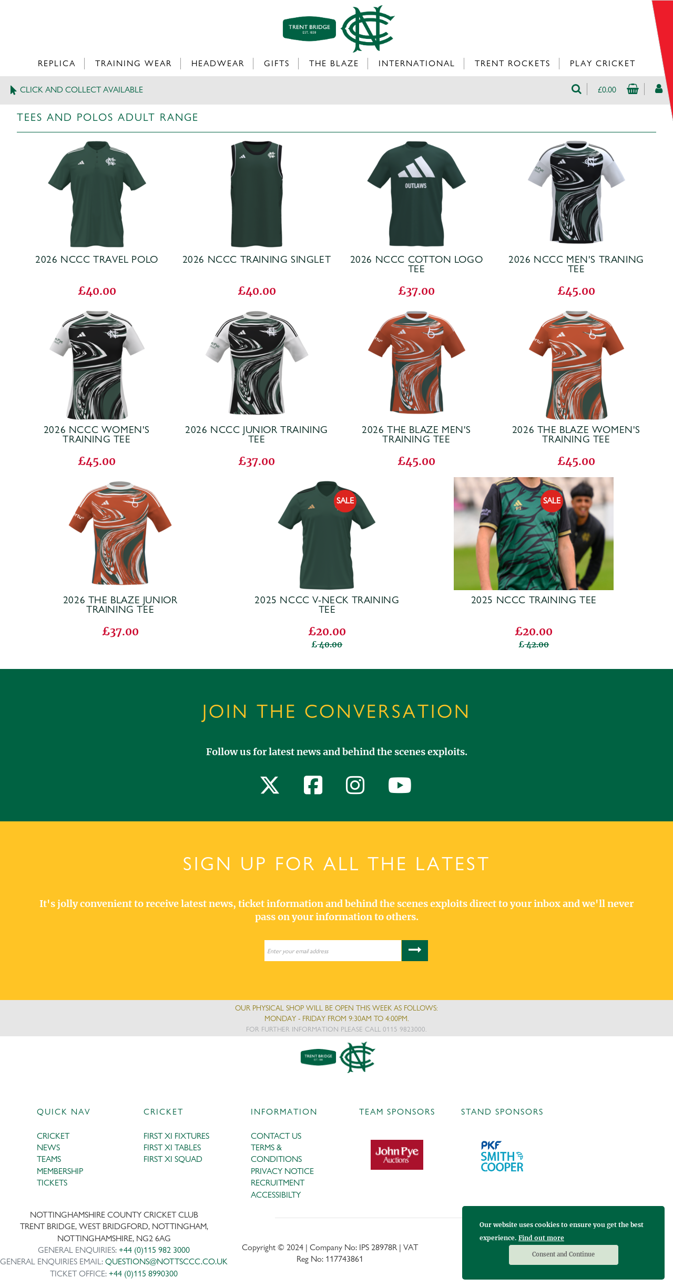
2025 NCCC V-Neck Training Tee (326, 604)
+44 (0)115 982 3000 (154, 1250)
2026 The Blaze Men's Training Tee (416, 434)
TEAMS (49, 1159)
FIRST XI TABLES (172, 1147)
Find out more (541, 1238)
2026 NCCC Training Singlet (256, 259)
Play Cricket (603, 63)
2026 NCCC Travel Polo (96, 259)
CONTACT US (276, 1136)
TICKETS (52, 1183)
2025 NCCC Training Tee (534, 600)
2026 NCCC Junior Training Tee (256, 434)
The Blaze (334, 63)
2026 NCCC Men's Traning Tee (576, 264)
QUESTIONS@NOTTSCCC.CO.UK (166, 1261)
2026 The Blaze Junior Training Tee (120, 604)
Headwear (217, 63)
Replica (57, 63)
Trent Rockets (512, 63)
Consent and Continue (563, 1254)
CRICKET (53, 1136)
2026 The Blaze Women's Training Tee (576, 434)
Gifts (277, 63)
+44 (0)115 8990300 (143, 1274)
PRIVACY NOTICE (282, 1171)
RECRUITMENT (277, 1183)
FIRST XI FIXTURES (176, 1136)
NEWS (48, 1147)
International (417, 63)
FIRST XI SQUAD (173, 1159)
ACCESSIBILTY (276, 1195)
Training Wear (133, 63)
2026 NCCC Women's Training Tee (97, 434)
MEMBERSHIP (60, 1171)
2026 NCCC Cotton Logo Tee (416, 264)
